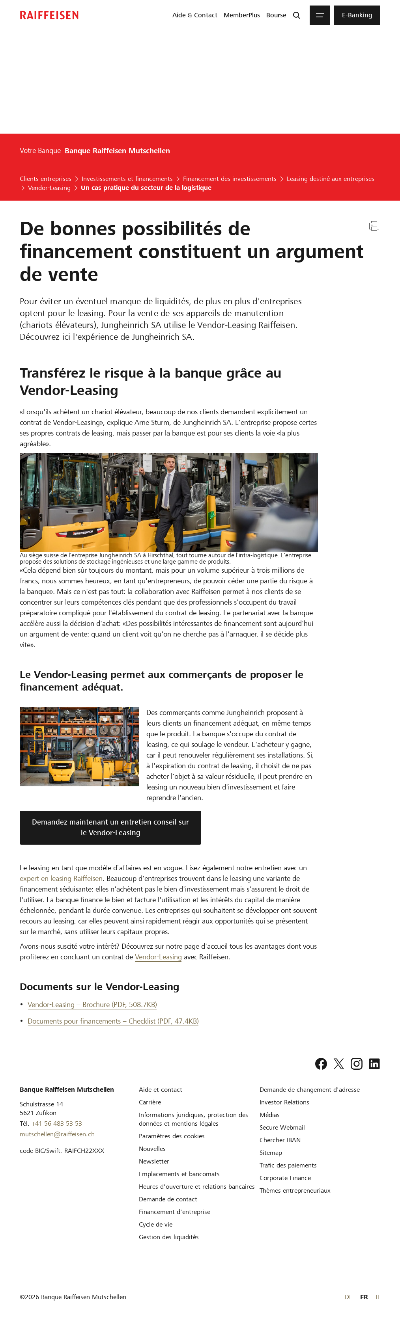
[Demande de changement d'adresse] (310, 1089)
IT (378, 1297)
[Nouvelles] (152, 1148)
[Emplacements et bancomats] (179, 1174)
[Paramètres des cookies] (172, 1136)
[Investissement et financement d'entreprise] (174, 1212)
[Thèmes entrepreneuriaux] (295, 1190)
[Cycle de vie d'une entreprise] (155, 1224)
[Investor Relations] (284, 1102)
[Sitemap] (271, 1152)
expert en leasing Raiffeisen (61, 878)
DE (348, 1297)
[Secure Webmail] (282, 1127)
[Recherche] (297, 15)
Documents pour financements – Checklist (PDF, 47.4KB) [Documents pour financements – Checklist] (113, 1021)
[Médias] (270, 1115)
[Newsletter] (154, 1161)
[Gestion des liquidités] (169, 1237)
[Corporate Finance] (285, 1178)
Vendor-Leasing (158, 957)
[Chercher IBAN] (280, 1140)
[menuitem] (195, 15)
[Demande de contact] (168, 1199)
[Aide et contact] (160, 1089)
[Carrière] (150, 1102)
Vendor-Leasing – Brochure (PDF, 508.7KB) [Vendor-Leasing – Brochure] (92, 1004)
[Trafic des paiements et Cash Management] (288, 1165)
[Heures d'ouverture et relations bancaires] (197, 1186)
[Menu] (320, 15)
